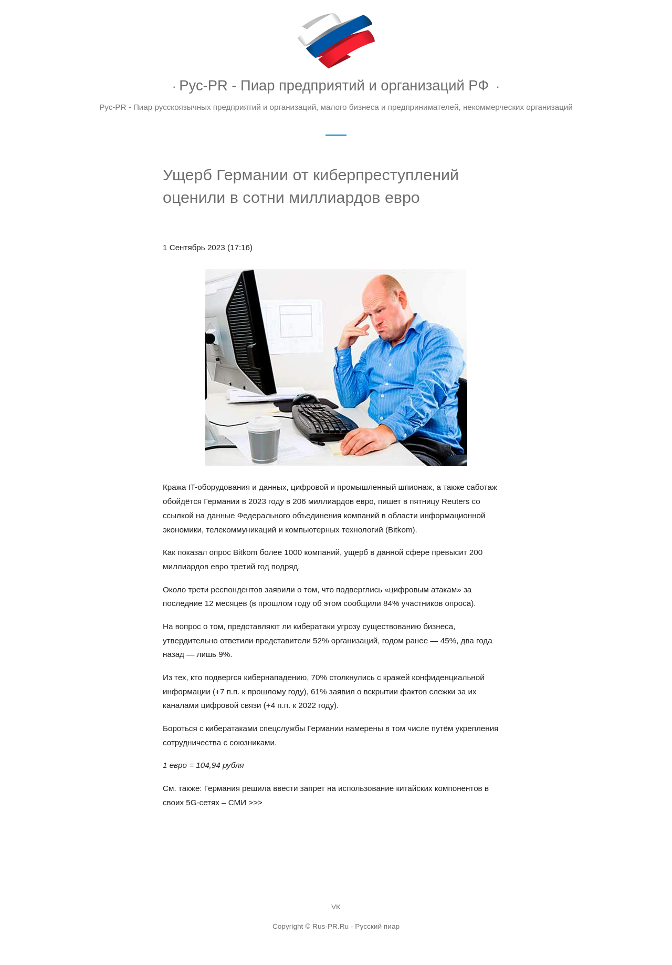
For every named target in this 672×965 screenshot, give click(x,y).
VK (336, 907)
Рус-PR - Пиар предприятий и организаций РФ (334, 85)
